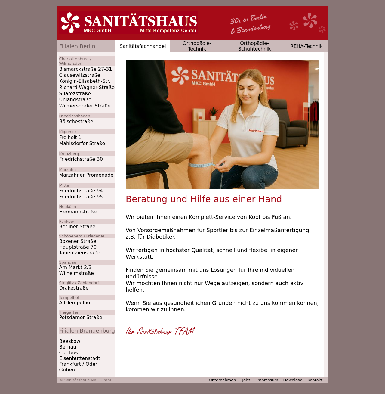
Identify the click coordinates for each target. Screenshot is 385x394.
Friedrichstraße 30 (81, 159)
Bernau (67, 347)
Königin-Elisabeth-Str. (85, 81)
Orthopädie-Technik (197, 46)
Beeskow (70, 341)
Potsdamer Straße (80, 317)
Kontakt (316, 380)
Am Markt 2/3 (75, 267)
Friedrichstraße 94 (81, 191)
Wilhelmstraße (76, 273)
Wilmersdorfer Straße (85, 106)
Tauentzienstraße (79, 253)
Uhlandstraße (75, 99)
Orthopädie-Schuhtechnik (254, 46)
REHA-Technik (306, 46)
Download (293, 380)
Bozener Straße (77, 241)
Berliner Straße (77, 226)
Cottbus (68, 352)
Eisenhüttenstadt (79, 358)
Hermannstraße (78, 212)
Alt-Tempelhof (75, 303)
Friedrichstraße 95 (81, 197)
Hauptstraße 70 (78, 247)
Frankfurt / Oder (78, 364)
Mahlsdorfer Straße (82, 143)
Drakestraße (74, 288)
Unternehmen (222, 380)
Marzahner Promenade (86, 175)
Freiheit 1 (70, 137)
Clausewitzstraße (79, 75)
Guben (67, 370)
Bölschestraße (76, 121)
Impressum (267, 380)
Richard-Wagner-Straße (87, 87)
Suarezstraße (75, 93)
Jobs (246, 380)
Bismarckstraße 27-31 (85, 69)
